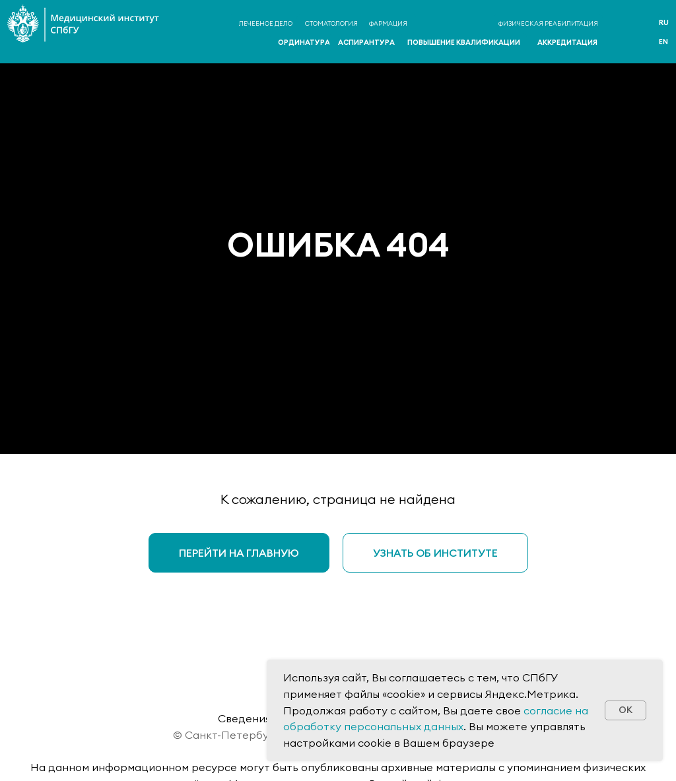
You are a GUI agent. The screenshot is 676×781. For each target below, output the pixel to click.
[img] (623, 33)
